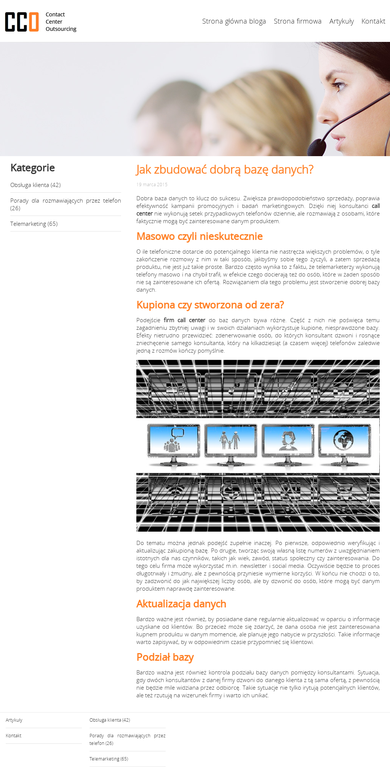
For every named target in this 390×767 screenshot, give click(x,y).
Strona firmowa (298, 21)
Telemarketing (28, 223)
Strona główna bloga (234, 21)
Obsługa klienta (29, 185)
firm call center (184, 320)
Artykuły (341, 21)
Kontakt (373, 21)
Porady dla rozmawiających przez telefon (65, 200)
